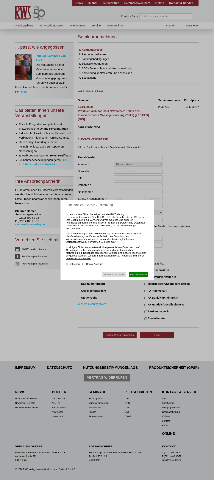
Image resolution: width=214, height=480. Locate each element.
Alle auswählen (138, 274)
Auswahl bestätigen (114, 274)
